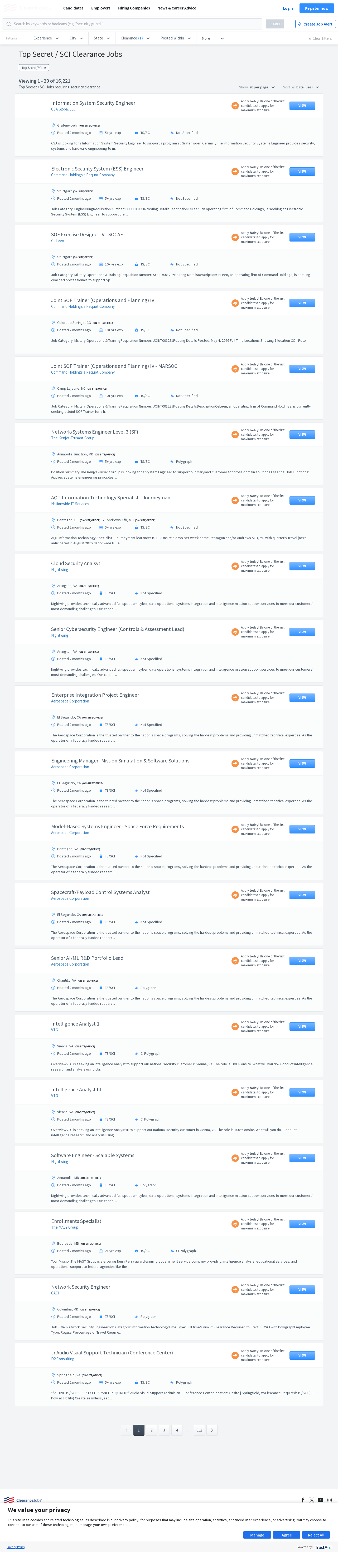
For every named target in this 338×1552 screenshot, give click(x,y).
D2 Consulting (62, 1358)
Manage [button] (257, 1535)
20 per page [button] (262, 87)
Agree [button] (287, 1535)
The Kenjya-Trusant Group (72, 437)
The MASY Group (64, 1227)
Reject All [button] (316, 1535)
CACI (55, 1292)
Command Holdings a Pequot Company (83, 174)
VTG (54, 1029)
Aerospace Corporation (70, 701)
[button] (46, 38)
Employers (100, 8)
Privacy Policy (16, 1547)
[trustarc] (322, 1547)
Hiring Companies (134, 8)
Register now (317, 8)
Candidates (73, 8)
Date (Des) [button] (307, 87)
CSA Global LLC (63, 109)
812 (199, 1456)
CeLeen (57, 240)
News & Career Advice (176, 8)
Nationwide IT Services (70, 503)
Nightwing (59, 569)
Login (288, 8)
